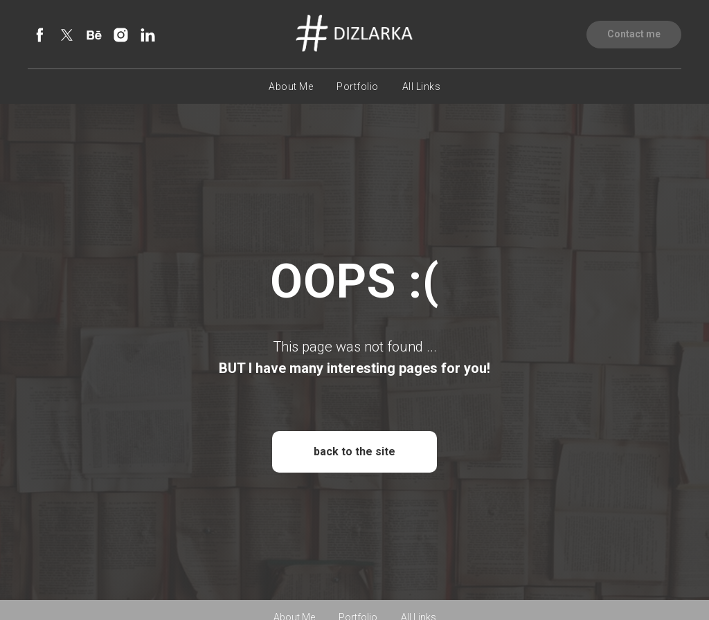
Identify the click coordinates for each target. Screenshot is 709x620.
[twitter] (66, 35)
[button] (633, 34)
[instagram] (120, 35)
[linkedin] (147, 35)
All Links (421, 86)
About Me (291, 86)
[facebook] (39, 35)
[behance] (93, 35)
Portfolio (357, 86)
